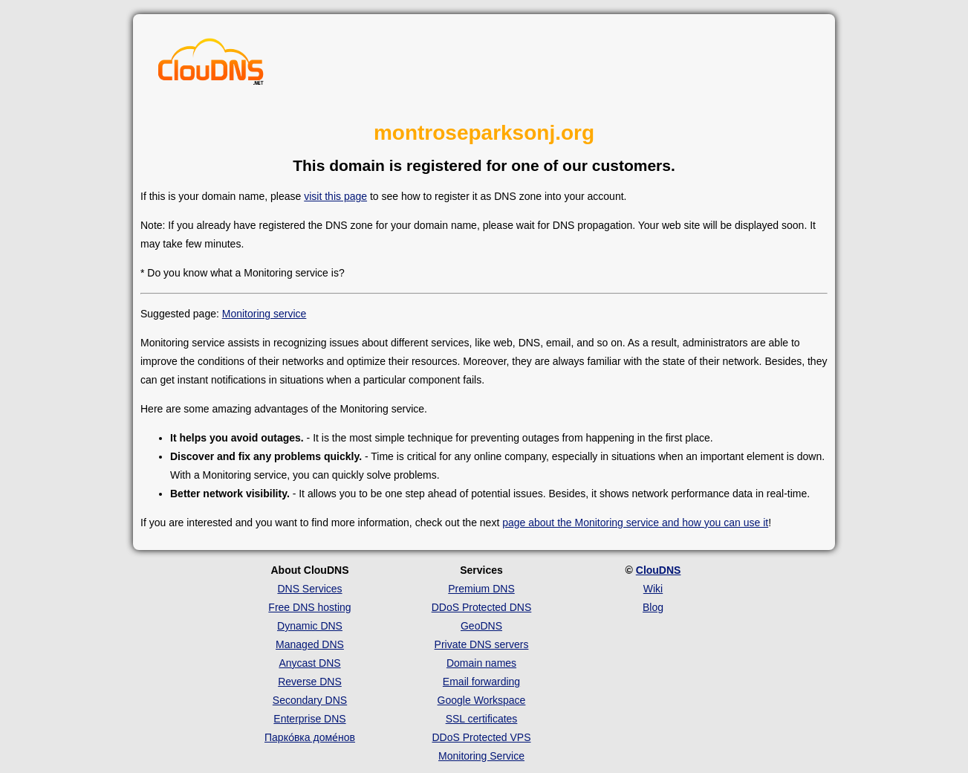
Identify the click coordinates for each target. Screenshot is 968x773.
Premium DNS (481, 589)
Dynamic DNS (309, 626)
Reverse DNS (310, 682)
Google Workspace (482, 700)
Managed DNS (310, 644)
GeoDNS (481, 626)
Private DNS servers (482, 644)
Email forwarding (481, 682)
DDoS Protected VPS (481, 737)
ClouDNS (658, 570)
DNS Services (309, 589)
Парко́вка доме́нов (309, 737)
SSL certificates (482, 719)
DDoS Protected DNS (482, 607)
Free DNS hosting (309, 607)
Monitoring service (264, 314)
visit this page (335, 196)
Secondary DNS (310, 700)
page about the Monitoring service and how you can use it (635, 522)
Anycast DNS (309, 663)
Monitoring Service (481, 756)
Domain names (481, 663)
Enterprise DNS (309, 719)
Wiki (653, 589)
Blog (653, 607)
